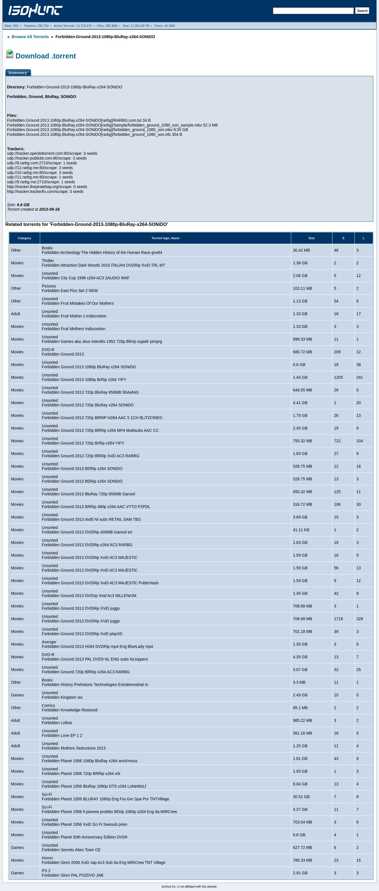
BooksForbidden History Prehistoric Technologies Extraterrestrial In (95, 682)
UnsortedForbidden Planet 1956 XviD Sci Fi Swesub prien (84, 822)
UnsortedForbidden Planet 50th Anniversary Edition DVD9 (84, 834)
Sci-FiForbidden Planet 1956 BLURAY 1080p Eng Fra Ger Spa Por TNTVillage (105, 796)
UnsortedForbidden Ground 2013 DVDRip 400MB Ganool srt (87, 529)
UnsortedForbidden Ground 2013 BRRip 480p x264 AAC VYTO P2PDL (96, 504)
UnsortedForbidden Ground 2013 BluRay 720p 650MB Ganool (88, 491)
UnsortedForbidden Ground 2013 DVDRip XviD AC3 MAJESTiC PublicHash (100, 580)
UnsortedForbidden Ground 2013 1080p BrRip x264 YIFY (84, 377)
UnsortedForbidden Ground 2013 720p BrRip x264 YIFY (83, 440)
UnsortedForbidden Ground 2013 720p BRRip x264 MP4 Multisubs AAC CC (100, 428)
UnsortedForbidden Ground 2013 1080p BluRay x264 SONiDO (89, 364)
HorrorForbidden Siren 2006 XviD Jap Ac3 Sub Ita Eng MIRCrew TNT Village (103, 860)
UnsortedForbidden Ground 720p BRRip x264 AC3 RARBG (86, 669)
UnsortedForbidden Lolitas (57, 720)
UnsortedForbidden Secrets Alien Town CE (71, 847)
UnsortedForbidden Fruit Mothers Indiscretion (73, 326)
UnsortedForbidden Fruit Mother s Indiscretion (74, 313)
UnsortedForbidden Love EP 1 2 (62, 733)
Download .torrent (46, 56)
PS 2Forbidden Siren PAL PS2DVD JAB (72, 872)
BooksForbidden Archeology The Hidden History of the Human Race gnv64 (102, 250)
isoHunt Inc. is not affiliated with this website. (189, 886)
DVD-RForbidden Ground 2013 (63, 351)
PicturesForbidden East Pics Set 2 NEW (70, 288)
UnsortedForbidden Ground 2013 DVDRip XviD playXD (82, 631)
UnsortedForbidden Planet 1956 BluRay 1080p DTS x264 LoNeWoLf (94, 783)
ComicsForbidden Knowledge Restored (69, 707)
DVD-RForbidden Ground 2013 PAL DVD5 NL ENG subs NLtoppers (95, 656)
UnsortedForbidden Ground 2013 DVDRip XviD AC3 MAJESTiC (90, 555)
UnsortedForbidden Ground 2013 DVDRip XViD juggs (81, 606)
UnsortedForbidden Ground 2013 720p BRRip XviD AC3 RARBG (91, 453)
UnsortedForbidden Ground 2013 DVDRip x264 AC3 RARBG (87, 542)
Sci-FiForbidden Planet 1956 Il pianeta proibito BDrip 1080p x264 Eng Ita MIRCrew (109, 809)
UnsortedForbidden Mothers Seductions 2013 (74, 745)
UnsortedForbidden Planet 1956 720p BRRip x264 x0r (81, 771)
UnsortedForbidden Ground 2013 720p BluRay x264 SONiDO (88, 402)
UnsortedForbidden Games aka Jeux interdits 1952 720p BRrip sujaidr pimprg (102, 339)
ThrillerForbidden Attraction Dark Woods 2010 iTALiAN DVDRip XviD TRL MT (103, 262)
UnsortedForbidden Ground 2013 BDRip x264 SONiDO (82, 466)
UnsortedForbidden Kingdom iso (62, 695)
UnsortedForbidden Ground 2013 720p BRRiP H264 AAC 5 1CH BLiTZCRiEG (102, 415)
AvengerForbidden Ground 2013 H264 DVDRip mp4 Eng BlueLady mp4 (97, 644)
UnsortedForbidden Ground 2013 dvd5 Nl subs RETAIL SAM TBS (91, 517)
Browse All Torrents (30, 36)
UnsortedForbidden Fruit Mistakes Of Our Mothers (78, 301)
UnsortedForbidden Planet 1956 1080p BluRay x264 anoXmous (90, 758)
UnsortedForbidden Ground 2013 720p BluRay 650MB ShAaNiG (90, 390)
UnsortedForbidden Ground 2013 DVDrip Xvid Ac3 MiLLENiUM (89, 593)
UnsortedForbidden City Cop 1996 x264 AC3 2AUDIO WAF (86, 275)
